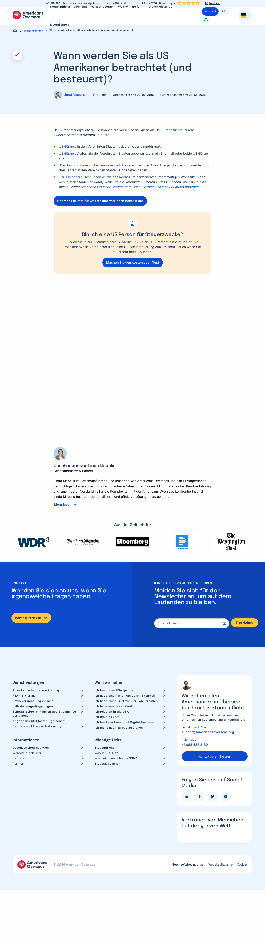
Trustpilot (214, 3)
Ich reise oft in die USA (112, 711)
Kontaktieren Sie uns (31, 618)
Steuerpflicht (104, 747)
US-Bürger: (67, 146)
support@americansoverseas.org (208, 732)
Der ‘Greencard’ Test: (75, 177)
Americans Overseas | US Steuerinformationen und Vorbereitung (28, 15)
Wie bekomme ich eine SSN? (116, 758)
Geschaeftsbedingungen (31, 747)
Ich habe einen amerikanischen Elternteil (125, 695)
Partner (18, 763)
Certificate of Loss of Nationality (37, 726)
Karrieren (19, 758)
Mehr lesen (62, 504)
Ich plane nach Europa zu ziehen (119, 727)
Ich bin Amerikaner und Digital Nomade (124, 722)
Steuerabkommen (107, 763)
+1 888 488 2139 (195, 744)
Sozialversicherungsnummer (34, 701)
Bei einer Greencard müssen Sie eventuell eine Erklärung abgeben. (148, 187)
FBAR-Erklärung (24, 695)
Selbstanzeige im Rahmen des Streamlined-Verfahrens (45, 713)
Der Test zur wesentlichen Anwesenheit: (90, 165)
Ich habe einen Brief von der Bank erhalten (126, 701)
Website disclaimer (27, 753)
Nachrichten (59, 24)
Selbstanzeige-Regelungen (33, 706)
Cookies (242, 864)
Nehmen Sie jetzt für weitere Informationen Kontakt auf (100, 201)
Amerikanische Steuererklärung (36, 690)
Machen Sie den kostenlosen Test (132, 262)
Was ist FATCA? (106, 753)
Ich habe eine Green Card (113, 706)
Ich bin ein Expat (107, 717)
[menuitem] (59, 25)
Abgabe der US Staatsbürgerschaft (39, 721)
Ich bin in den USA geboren (115, 690)
